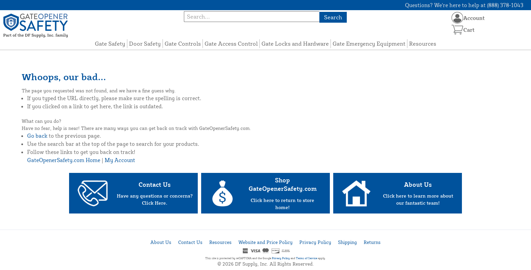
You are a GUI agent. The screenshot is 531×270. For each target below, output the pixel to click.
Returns (372, 242)
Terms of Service (306, 258)
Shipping (347, 242)
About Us (160, 242)
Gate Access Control (231, 43)
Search (333, 17)
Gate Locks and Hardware (295, 43)
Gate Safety (110, 43)
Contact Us (190, 242)
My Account (120, 160)
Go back (37, 135)
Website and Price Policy (265, 242)
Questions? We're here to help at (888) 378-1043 (464, 5)
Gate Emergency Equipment (369, 43)
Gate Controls (183, 43)
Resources (422, 43)
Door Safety (145, 43)
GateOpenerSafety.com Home (63, 160)
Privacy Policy (315, 242)
